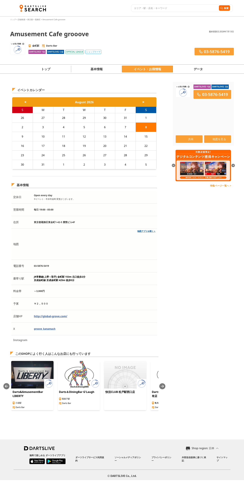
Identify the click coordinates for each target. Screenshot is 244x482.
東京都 (30, 19)
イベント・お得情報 (147, 69)
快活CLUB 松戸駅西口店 (120, 392)
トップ (13, 19)
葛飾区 (37, 19)
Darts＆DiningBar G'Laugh (76, 392)
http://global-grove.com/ (50, 316)
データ (198, 69)
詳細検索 (22, 19)
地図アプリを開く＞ (146, 231)
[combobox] (174, 8)
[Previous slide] (6, 386)
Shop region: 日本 (203, 448)
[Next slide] (162, 386)
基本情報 (96, 69)
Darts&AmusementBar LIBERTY (28, 394)
